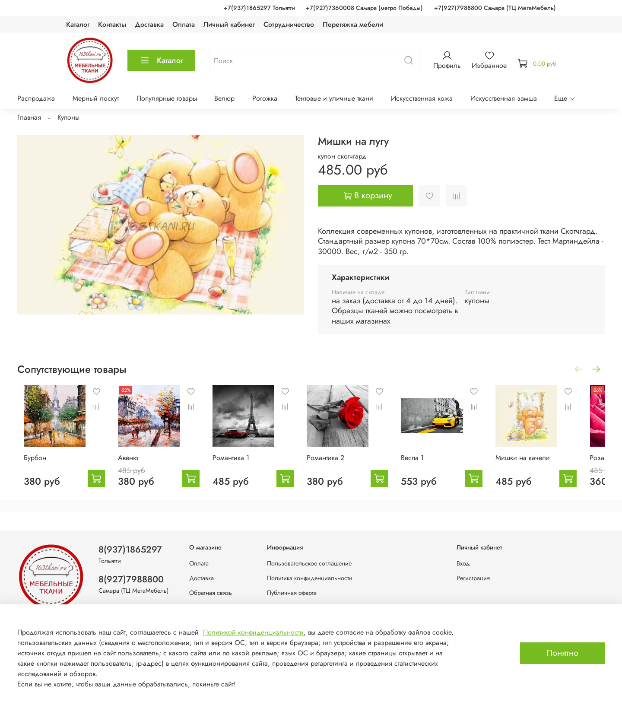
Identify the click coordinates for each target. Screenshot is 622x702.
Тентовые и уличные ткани (334, 98)
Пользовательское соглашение (309, 563)
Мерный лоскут (96, 98)
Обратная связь (210, 592)
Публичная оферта (292, 592)
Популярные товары (166, 98)
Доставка (149, 24)
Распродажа (36, 98)
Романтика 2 (336, 464)
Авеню (127, 464)
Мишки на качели (544, 464)
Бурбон (28, 464)
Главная (29, 117)
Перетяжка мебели (353, 24)
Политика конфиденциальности (309, 578)
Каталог (77, 24)
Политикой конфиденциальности (253, 632)
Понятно (562, 653)
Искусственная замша (503, 98)
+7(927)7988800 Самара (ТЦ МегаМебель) (495, 7)
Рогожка (264, 98)
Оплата (183, 24)
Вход (463, 563)
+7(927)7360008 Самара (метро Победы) (364, 7)
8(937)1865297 (130, 549)
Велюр (224, 98)
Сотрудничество (288, 24)
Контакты (112, 24)
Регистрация (473, 578)
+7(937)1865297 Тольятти (259, 7)
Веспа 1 (429, 464)
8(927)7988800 (131, 579)
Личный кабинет (229, 24)
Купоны (68, 117)
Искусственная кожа (422, 98)
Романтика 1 (235, 464)
